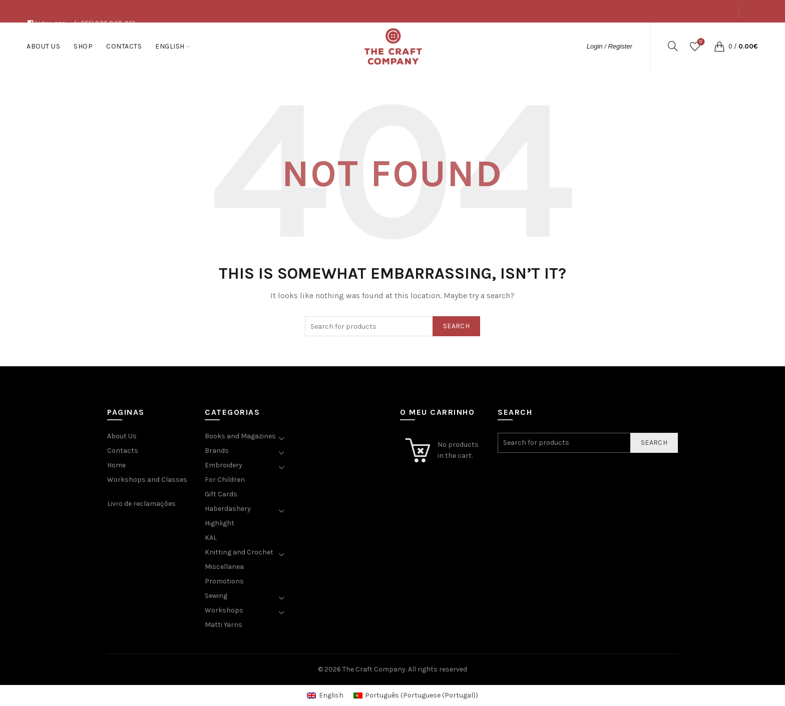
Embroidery (223, 465)
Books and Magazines (240, 436)
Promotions (224, 581)
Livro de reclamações (141, 503)
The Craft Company (374, 669)
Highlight (219, 523)
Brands (217, 450)
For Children (225, 479)
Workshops (224, 610)
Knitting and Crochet (239, 552)
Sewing (216, 595)
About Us (648, 34)
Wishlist (699, 42)
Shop (682, 34)
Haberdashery (228, 508)
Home (116, 465)
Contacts (716, 34)
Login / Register (609, 46)
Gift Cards (221, 494)
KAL (211, 537)
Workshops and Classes (147, 479)
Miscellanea (224, 566)
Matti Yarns (223, 624)
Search (456, 326)
